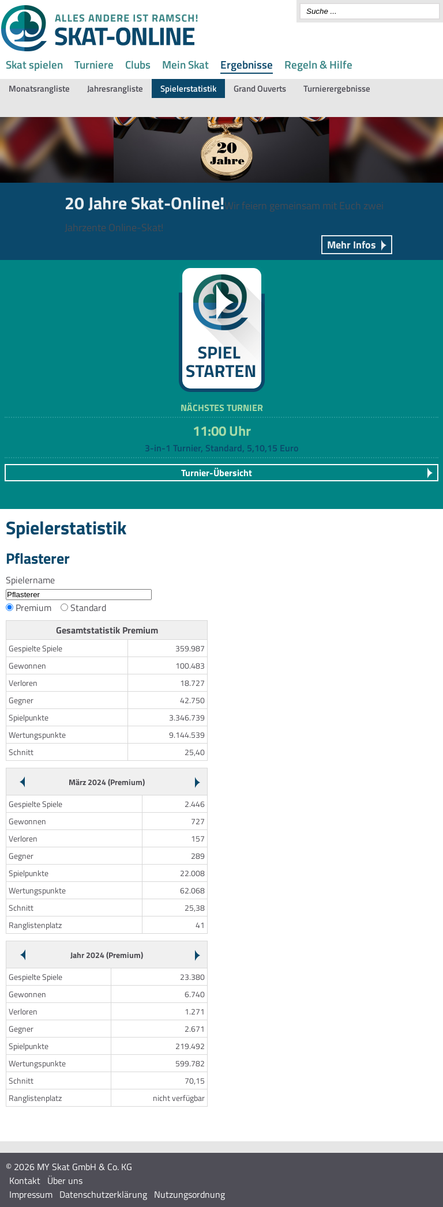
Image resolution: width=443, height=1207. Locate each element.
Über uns (64, 1180)
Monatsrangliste (39, 88)
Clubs (138, 64)
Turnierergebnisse (336, 88)
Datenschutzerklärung (103, 1194)
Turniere (94, 64)
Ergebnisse (246, 64)
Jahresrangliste (115, 88)
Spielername (30, 580)
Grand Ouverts (260, 88)
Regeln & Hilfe (318, 64)
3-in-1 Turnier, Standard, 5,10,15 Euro (221, 448)
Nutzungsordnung (189, 1194)
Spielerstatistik (188, 88)
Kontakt (24, 1180)
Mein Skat (185, 64)
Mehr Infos (351, 244)
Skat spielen (34, 64)
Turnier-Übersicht (216, 473)
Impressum (30, 1194)
